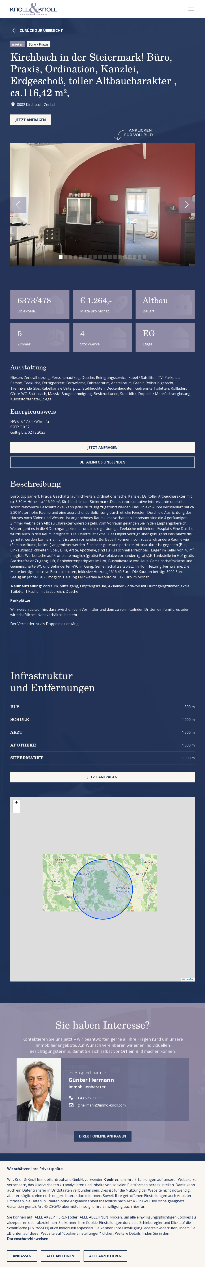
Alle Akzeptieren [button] (105, 1256)
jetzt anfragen (102, 447)
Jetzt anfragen (31, 119)
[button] (190, 9)
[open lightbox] (102, 204)
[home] (33, 9)
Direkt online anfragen (102, 1153)
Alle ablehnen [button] (60, 1256)
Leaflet (188, 979)
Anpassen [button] (22, 1256)
